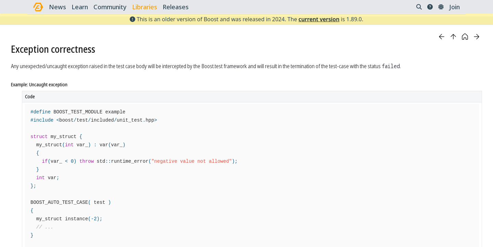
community (110, 7)
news (57, 7)
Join (454, 7)
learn (80, 7)
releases (176, 7)
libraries (144, 7)
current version (319, 19)
